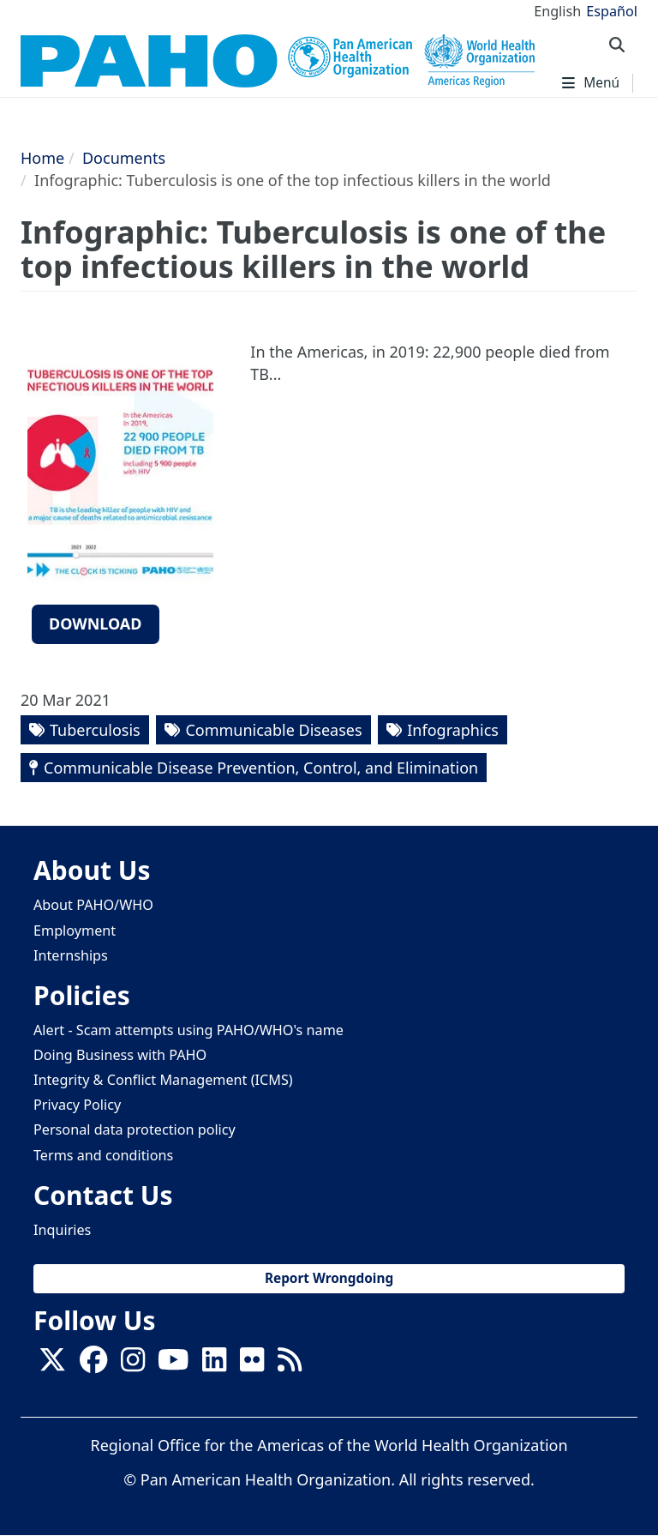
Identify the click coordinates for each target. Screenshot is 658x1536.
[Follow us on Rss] (290, 1364)
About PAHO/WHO (93, 904)
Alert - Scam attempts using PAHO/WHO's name (188, 1030)
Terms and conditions (103, 1155)
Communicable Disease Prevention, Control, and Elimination (261, 767)
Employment (74, 930)
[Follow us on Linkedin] (214, 1364)
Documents (123, 158)
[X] (52, 1364)
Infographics (453, 730)
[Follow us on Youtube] (173, 1364)
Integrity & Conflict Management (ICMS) (163, 1079)
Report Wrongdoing (329, 1278)
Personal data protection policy (134, 1129)
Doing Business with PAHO (119, 1054)
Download (95, 623)
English (557, 11)
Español (611, 11)
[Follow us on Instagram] (133, 1364)
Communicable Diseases (273, 730)
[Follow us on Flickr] (252, 1364)
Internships (70, 955)
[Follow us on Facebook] (93, 1364)
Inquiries (62, 1229)
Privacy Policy (77, 1104)
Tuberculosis (95, 730)
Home (42, 158)
